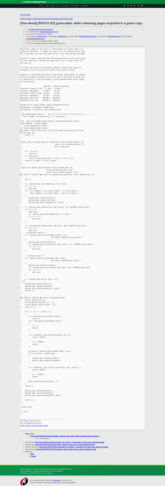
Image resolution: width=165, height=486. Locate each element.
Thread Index (67, 19)
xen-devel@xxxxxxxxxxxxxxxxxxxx (41, 29)
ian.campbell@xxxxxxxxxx (35, 39)
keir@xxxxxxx (42, 36)
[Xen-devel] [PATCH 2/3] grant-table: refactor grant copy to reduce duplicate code (65, 445)
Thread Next (50, 19)
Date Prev (24, 19)
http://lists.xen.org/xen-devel (34, 426)
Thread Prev (40, 19)
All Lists (27, 15)
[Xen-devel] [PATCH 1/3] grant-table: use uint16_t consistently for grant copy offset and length (69, 442)
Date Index (58, 19)
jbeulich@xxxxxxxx (114, 36)
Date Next (31, 19)
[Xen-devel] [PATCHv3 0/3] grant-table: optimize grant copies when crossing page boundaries (65, 436)
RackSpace (57, 480)
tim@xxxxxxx (62, 36)
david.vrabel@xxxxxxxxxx (49, 32)
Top (22, 15)
